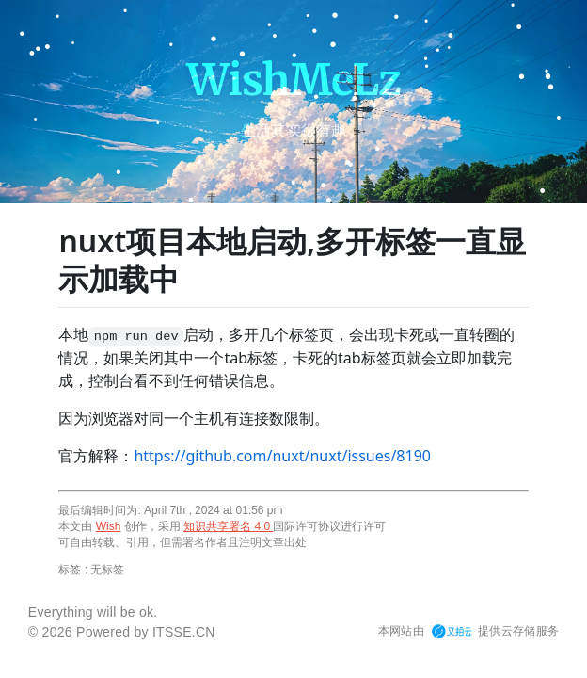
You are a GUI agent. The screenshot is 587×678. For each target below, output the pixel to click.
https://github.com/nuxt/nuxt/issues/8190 (282, 455)
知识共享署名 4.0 (228, 526)
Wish (108, 526)
